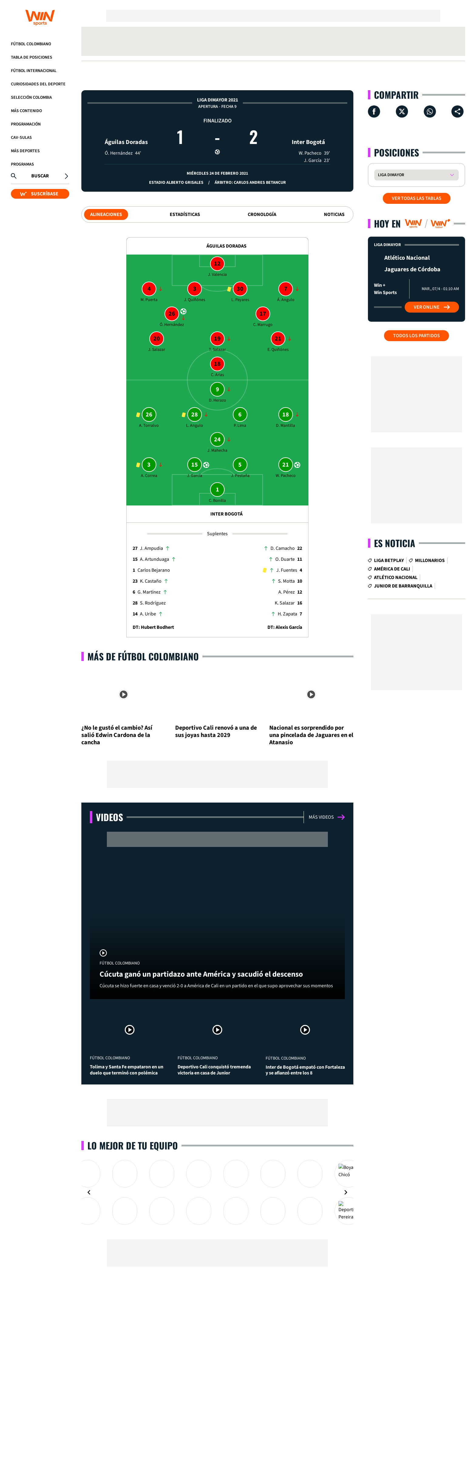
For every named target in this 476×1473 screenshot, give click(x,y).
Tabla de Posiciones (31, 57)
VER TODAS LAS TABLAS (416, 198)
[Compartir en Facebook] (374, 111)
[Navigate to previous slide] (88, 1189)
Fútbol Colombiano (31, 44)
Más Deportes (25, 151)
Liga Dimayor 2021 (217, 100)
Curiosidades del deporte (38, 84)
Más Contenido (26, 111)
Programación (26, 124)
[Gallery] (217, 1189)
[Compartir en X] (402, 111)
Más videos (327, 817)
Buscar (40, 176)
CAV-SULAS (21, 138)
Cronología (262, 214)
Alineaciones (106, 214)
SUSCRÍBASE (39, 193)
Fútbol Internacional (33, 71)
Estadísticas (185, 214)
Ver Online (432, 307)
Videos (109, 817)
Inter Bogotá (308, 131)
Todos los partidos (416, 335)
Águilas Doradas (126, 131)
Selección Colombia (31, 97)
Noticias (334, 214)
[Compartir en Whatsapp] (430, 111)
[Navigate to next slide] (345, 1189)
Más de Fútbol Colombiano (143, 656)
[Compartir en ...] (457, 111)
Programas (22, 164)
